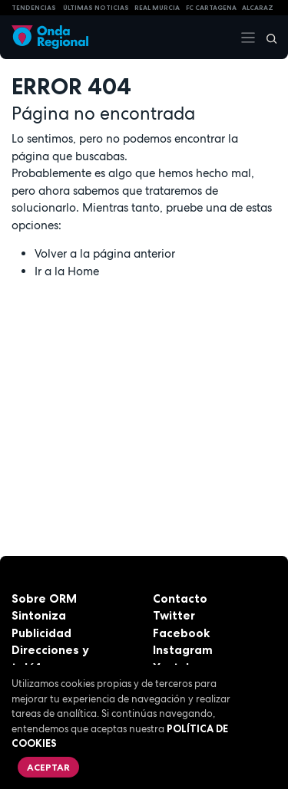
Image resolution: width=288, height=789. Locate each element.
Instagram (183, 650)
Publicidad (41, 633)
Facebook (181, 633)
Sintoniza (39, 615)
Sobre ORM (44, 598)
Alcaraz (257, 8)
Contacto (180, 598)
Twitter (174, 615)
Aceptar (48, 767)
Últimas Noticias (96, 8)
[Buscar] (266, 37)
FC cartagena (211, 8)
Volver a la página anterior (105, 253)
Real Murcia (157, 8)
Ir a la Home (67, 271)
